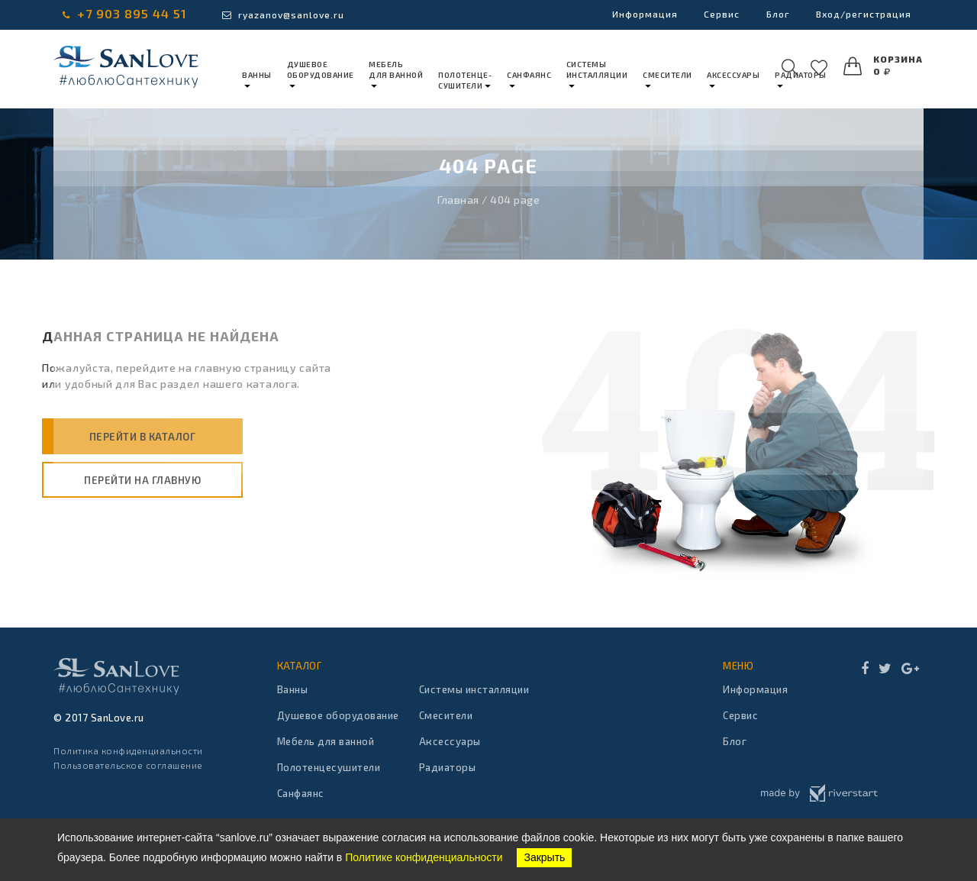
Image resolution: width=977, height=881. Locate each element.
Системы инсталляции (474, 689)
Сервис (714, 14)
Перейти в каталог (142, 437)
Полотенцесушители (329, 767)
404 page (515, 199)
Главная (458, 199)
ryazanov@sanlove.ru (283, 14)
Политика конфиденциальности (128, 750)
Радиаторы (447, 767)
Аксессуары (450, 741)
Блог (773, 14)
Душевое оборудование (338, 715)
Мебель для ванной (326, 741)
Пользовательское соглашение (128, 765)
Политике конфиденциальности (423, 857)
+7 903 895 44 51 (125, 13)
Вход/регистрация (861, 14)
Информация (634, 14)
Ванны (292, 689)
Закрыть (544, 857)
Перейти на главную (142, 480)
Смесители (446, 715)
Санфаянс (300, 793)
